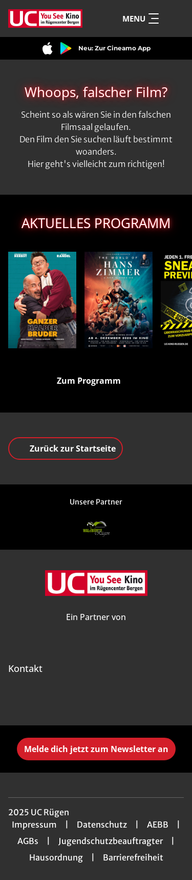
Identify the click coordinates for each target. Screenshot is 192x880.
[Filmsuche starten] (173, 18)
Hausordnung (56, 857)
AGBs (27, 841)
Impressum (34, 824)
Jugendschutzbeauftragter (110, 841)
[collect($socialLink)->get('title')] (73, 702)
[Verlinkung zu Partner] (96, 529)
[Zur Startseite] (45, 18)
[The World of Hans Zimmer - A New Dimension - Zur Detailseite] (118, 300)
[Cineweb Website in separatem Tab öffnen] (96, 628)
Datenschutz (102, 824)
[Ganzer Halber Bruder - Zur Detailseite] (42, 300)
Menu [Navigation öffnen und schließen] (140, 18)
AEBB (157, 824)
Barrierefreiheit (133, 857)
